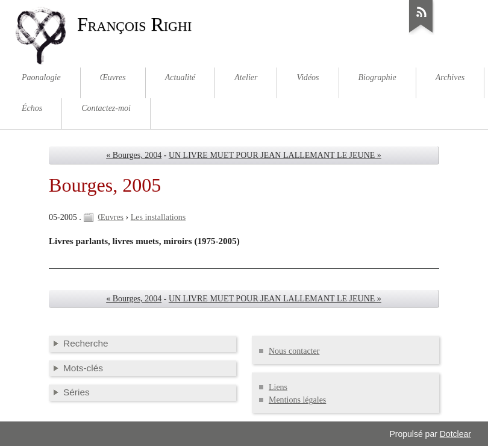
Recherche (85, 343)
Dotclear (455, 434)
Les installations (158, 217)
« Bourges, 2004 (133, 155)
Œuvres (111, 217)
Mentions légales (297, 399)
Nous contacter (294, 351)
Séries (76, 392)
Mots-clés (83, 368)
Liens (278, 387)
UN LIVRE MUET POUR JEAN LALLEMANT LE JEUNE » (275, 155)
